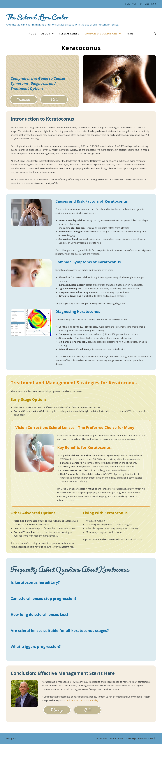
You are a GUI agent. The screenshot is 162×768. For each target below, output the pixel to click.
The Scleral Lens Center (37, 15)
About (45, 33)
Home (32, 33)
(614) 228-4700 (147, 3)
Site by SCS (11, 738)
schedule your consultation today (81, 700)
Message (23, 99)
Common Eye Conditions (101, 33)
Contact (131, 3)
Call (54, 99)
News (130, 33)
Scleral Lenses (69, 33)
